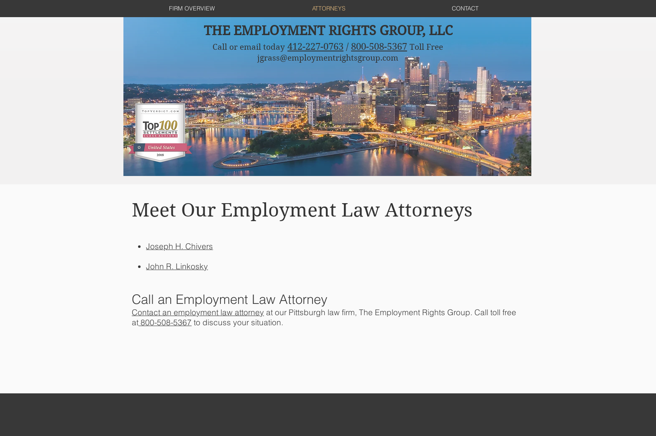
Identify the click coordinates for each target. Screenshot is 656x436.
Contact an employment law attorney (198, 312)
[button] (179, 246)
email (250, 47)
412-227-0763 (315, 46)
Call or (226, 47)
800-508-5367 (379, 46)
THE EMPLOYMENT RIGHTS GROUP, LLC (328, 30)
